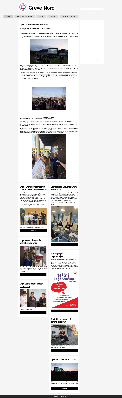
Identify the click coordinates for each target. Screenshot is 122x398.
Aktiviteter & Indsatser (39, 16)
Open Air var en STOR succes (63, 359)
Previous (46, 117)
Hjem (23, 16)
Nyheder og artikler (84, 16)
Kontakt (67, 16)
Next (52, 117)
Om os (56, 16)
